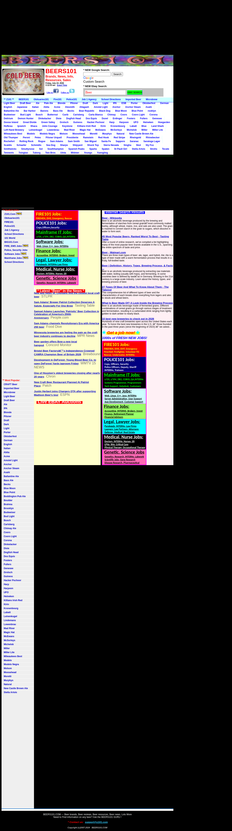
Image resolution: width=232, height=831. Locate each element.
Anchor (116, 107)
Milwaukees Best (13, 133)
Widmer (75, 152)
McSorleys (116, 130)
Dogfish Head (73, 118)
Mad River (69, 130)
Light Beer (9, 103)
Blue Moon (121, 111)
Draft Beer (25, 103)
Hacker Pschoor (95, 122)
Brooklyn (8, 508)
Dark (95, 103)
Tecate (165, 149)
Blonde (61, 103)
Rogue (41, 141)
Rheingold (135, 137)
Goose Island (11, 122)
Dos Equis (91, 118)
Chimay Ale (9, 528)
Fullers (143, 118)
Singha (127, 145)
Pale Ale (48, 103)
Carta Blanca (96, 114)
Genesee (157, 118)
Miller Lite (157, 130)
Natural (120, 133)
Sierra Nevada (111, 145)
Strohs (153, 149)
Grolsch (64, 122)
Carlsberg (78, 114)
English (8, 107)
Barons (44, 111)
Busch (39, 114)
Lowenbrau (53, 130)
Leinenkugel (35, 130)
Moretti (93, 133)
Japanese (22, 107)
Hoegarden (164, 122)
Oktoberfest (148, 103)
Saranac (134, 141)
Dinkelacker (44, 118)
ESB (123, 103)
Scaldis (8, 145)
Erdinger (117, 118)
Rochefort (9, 141)
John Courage (49, 126)
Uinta (63, 152)
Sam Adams (56, 141)
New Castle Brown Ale (141, 133)
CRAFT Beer (9, 384)
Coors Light (138, 114)
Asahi (149, 107)
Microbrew (151, 99)
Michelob (132, 130)
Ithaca (34, 126)
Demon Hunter (26, 118)
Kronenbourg (118, 126)
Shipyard (77, 145)
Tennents (9, 152)
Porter (134, 103)
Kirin (103, 126)
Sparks (93, 149)
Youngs (88, 152)
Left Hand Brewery (14, 130)
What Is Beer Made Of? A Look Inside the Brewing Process (137, 303)
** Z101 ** (9, 99)
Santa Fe (106, 141)
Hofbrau (8, 126)
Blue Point (137, 111)
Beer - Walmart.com (114, 252)
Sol (41, 149)
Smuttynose (27, 149)
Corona (154, 114)
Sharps (64, 145)
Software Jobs (14, 253)
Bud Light (25, 114)
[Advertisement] (87, 28)
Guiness (77, 122)
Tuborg (36, 152)
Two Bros (50, 152)
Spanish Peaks (76, 149)
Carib (65, 114)
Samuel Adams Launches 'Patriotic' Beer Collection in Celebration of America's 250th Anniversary (66, 314)
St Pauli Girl (120, 149)
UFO (135, 122)
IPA (115, 103)
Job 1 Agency (89, 99)
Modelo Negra (47, 133)
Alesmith (70, 107)
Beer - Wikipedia (112, 218)
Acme (57, 107)
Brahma (7, 504)
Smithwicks (10, 149)
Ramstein (88, 137)
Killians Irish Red (86, 126)
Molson (64, 133)
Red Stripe (119, 137)
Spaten (105, 149)
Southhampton (55, 149)
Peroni (26, 137)
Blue (143, 126)
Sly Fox (150, 145)
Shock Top (93, 145)
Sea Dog (50, 145)
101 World (8, 238)
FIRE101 (7, 222)
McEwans (100, 130)
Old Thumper (11, 137)
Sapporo (120, 141)
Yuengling (102, 152)
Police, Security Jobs (15, 250)
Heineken (148, 122)
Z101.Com (12, 213)
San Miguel (91, 141)
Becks (70, 111)
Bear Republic (87, 111)
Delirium (8, 118)
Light (105, 103)
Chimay (111, 114)
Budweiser (9, 114)
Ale (37, 103)
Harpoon (124, 122)
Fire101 (57, 99)
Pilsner (74, 103)
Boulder (7, 500)
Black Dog (104, 111)
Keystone (67, 126)
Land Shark (157, 126)
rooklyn (152, 111)
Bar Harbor (30, 111)
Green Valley (48, 122)
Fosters (131, 118)
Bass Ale (58, 111)
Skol (138, 145)
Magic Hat (85, 130)
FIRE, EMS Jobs (15, 245)
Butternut (52, 114)
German (164, 103)
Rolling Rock (26, 141)
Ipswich (21, 126)
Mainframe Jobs (15, 257)
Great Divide (29, 122)
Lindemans (9, 620)
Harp (111, 122)
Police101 (71, 99)
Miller (144, 130)
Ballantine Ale (11, 111)
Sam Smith (74, 141)
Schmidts (36, 145)
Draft (85, 103)
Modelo (31, 133)
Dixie (58, 118)
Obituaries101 (41, 99)
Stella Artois (138, 149)
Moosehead (78, 133)
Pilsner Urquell (54, 137)
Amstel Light (101, 107)
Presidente (72, 137)
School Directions (111, 99)
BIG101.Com (10, 242)
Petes (38, 137)
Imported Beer (133, 99)
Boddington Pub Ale (14, 496)
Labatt (133, 126)
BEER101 (24, 99)
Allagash (84, 107)
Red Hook (103, 137)
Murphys (107, 133)
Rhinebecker (153, 137)
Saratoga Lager (151, 141)
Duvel (105, 118)
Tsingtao (23, 152)
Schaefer (21, 145)
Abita (46, 107)
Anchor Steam (133, 107)
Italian (35, 107)
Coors (123, 114)
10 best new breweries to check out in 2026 (128, 318)
